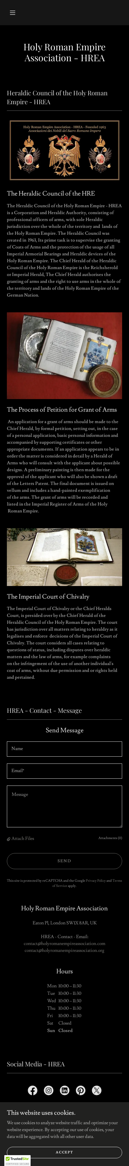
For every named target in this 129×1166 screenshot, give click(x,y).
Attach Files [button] (22, 838)
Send (64, 861)
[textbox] (64, 749)
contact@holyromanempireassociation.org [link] (64, 950)
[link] (33, 1091)
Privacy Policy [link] (96, 881)
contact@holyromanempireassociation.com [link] (64, 943)
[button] (12, 12)
